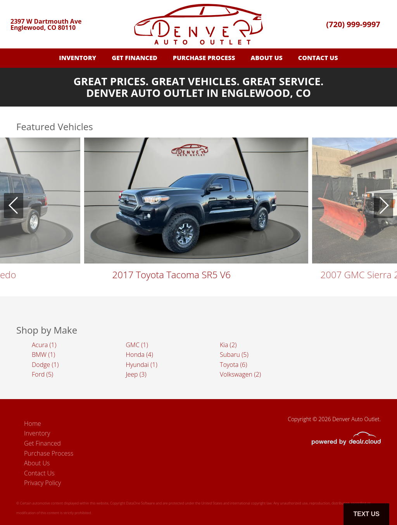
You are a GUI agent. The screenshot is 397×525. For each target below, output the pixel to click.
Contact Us (318, 57)
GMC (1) (137, 345)
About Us (267, 57)
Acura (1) (44, 345)
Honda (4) (139, 354)
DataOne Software (140, 503)
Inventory (77, 57)
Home (32, 423)
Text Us (366, 514)
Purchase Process (204, 57)
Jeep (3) (136, 374)
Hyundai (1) (141, 364)
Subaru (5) (234, 354)
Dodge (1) (45, 364)
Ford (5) (42, 374)
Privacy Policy (42, 483)
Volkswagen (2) (240, 374)
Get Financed (134, 57)
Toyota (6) (233, 364)
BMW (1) (43, 354)
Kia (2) (228, 345)
